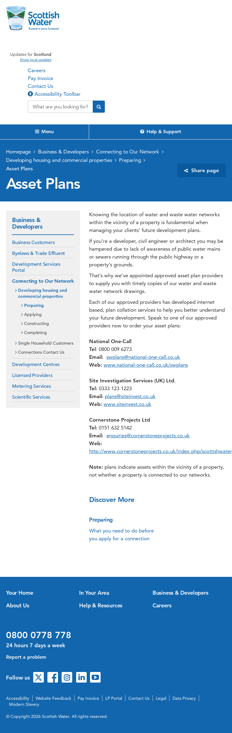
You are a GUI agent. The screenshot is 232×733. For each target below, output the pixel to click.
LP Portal (113, 698)
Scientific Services (31, 397)
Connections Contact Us (41, 352)
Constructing (36, 323)
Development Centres (36, 365)
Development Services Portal (36, 267)
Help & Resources (100, 605)
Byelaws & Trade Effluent (38, 253)
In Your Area (94, 592)
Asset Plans (19, 169)
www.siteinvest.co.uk (127, 404)
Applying (33, 314)
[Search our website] (60, 107)
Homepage (18, 152)
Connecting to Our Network (128, 152)
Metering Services (31, 386)
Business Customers (33, 243)
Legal (161, 698)
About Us (17, 605)
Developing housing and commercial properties (59, 160)
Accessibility (17, 698)
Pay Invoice (40, 78)
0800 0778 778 (38, 635)
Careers (36, 70)
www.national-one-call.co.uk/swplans (146, 365)
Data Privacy (184, 698)
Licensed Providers (32, 375)
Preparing (130, 160)
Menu (44, 131)
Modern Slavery (24, 704)
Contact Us (40, 86)
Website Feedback (53, 698)
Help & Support (160, 131)
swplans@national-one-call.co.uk (143, 357)
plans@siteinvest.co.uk (130, 396)
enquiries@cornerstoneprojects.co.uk (148, 435)
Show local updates (35, 60)
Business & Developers (63, 152)
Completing (35, 332)
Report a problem (26, 657)
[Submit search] (99, 107)
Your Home (19, 592)
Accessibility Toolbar (54, 94)
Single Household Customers (45, 343)
